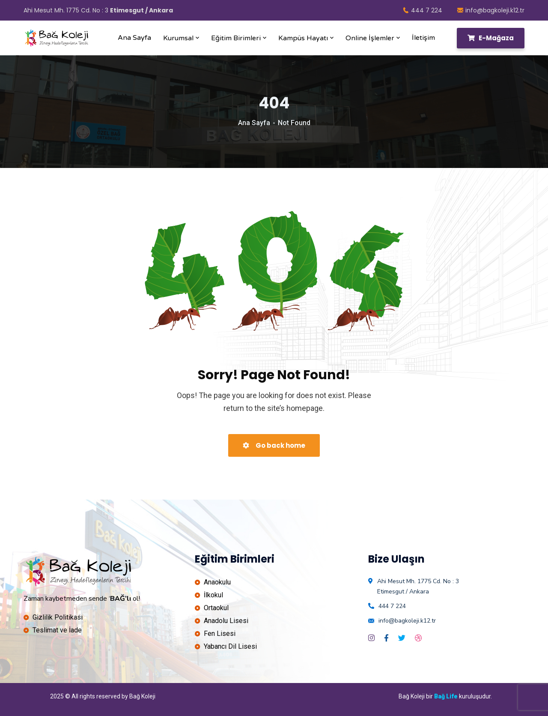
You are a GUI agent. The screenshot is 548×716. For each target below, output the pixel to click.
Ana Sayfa (254, 123)
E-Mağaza (491, 37)
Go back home (274, 445)
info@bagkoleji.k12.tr (490, 10)
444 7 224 (422, 10)
